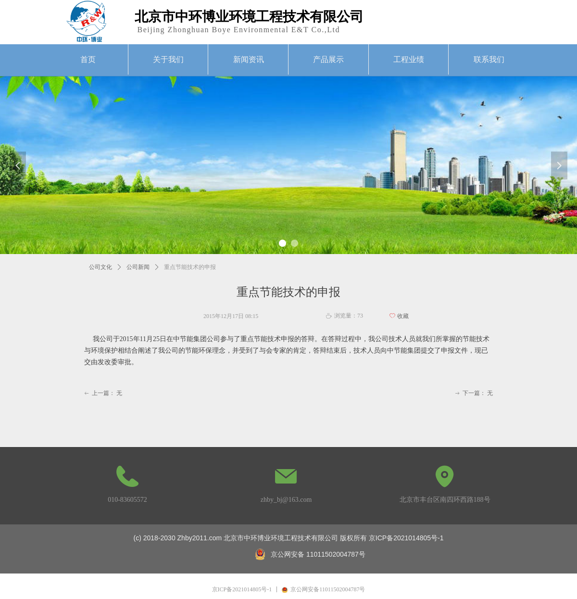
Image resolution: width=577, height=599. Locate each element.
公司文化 (100, 267)
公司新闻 (138, 267)
